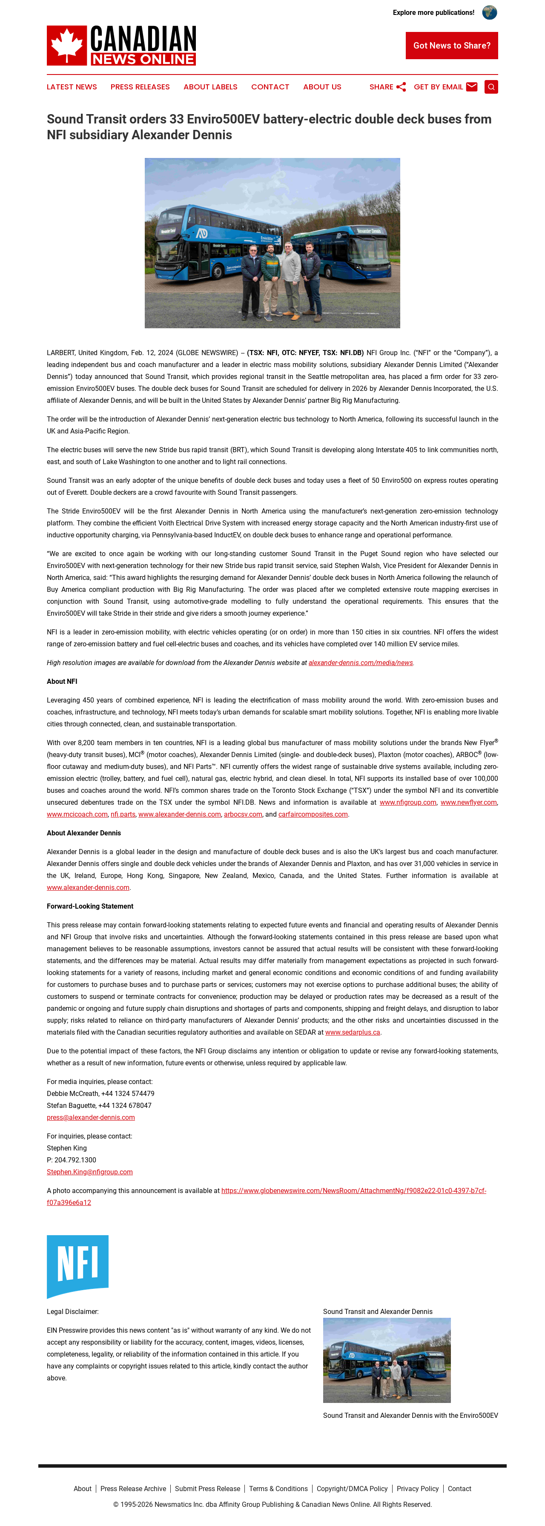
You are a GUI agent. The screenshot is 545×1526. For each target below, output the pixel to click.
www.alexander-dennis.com (179, 814)
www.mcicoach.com (77, 814)
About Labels (211, 87)
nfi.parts (123, 814)
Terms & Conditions (278, 1489)
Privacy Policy (418, 1489)
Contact (270, 87)
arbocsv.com (243, 814)
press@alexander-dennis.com (91, 1117)
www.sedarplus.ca (352, 1032)
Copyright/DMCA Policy (352, 1489)
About (83, 1489)
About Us (322, 87)
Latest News (72, 87)
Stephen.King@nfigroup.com (90, 1172)
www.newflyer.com (469, 802)
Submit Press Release (207, 1489)
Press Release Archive (133, 1489)
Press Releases (140, 87)
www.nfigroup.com (408, 802)
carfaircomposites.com (313, 814)
